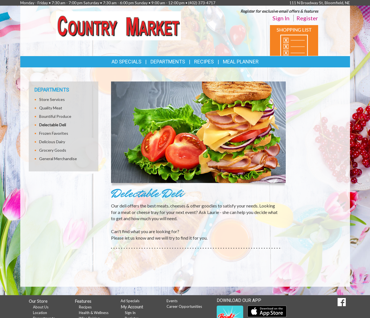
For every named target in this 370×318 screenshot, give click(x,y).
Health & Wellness (93, 312)
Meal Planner (241, 62)
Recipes (204, 62)
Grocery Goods (52, 150)
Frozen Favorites (53, 133)
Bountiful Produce (55, 116)
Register (307, 18)
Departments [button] (167, 62)
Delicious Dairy (52, 141)
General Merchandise (58, 158)
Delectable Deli (52, 124)
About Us (40, 307)
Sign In (280, 18)
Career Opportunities (184, 306)
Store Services (52, 99)
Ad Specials (126, 62)
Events (172, 301)
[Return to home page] (118, 25)
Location (40, 312)
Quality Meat (50, 107)
